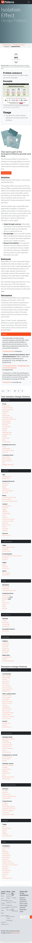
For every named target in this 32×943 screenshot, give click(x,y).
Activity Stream (6, 595)
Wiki (3, 462)
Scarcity (4, 725)
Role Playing (5, 853)
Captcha (4, 413)
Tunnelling (5, 790)
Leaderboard (6, 586)
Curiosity (4, 705)
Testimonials (5, 588)
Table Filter (5, 549)
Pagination (5, 511)
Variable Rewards (7, 757)
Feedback (5, 820)
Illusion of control (7, 695)
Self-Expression (6, 855)
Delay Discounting (7, 701)
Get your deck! (6, 173)
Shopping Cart (6, 626)
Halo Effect (5, 868)
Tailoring (4, 830)
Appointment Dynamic (8, 776)
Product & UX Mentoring (15, 909)
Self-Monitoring (6, 752)
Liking (3, 849)
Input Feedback (6, 423)
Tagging (4, 509)
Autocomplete (6, 573)
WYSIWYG (5, 425)
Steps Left (5, 452)
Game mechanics (7, 733)
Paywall (4, 659)
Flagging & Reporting (7, 464)
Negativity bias (6, 691)
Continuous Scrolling (7, 521)
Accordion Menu (6, 499)
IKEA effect (5, 683)
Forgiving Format (6, 434)
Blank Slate (5, 652)
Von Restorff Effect (8, 351)
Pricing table (5, 622)
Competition (5, 872)
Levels (4, 750)
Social (4, 581)
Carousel (4, 517)
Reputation (5, 866)
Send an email (5, 915)
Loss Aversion (6, 685)
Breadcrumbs (6, 483)
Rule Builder (5, 411)
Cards (4, 515)
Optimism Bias (6, 677)
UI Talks (14, 902)
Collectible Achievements (9, 590)
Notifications (5, 489)
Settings (4, 436)
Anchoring (5, 805)
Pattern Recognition (7, 810)
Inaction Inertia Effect (8, 716)
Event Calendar (6, 525)
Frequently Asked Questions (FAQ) (11, 555)
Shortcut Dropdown (7, 490)
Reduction (5, 792)
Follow (4, 606)
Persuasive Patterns (9, 901)
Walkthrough (5, 650)
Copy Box (4, 559)
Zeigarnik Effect (6, 798)
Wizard (4, 446)
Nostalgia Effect (6, 870)
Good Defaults (6, 442)
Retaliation (5, 851)
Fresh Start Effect (7, 836)
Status (4, 876)
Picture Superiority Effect (9, 796)
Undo (3, 440)
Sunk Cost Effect (6, 687)
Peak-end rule (6, 710)
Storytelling (5, 741)
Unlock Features (6, 769)
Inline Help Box (6, 448)
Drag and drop (6, 406)
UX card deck (10, 910)
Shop (2, 913)
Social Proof (5, 859)
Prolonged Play (6, 778)
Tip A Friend (5, 631)
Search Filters (6, 574)
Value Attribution (7, 709)
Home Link (5, 492)
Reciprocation (6, 857)
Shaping (4, 760)
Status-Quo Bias (6, 675)
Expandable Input (7, 432)
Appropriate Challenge (8, 739)
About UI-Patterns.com (5, 923)
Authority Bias (6, 847)
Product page (6, 624)
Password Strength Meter (9, 419)
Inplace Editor (6, 415)
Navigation (5, 471)
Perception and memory (19, 44)
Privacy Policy (16, 933)
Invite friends (5, 603)
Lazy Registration (7, 657)
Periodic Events (6, 746)
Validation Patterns (9, 906)
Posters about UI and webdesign (10, 918)
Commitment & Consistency (10, 864)
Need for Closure (7, 703)
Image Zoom (5, 568)
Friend (4, 604)
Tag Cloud (5, 523)
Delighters (5, 771)
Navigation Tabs (6, 476)
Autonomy (5, 874)
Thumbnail (5, 528)
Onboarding (5, 637)
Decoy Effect (5, 681)
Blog (2, 896)
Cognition (5, 670)
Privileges (4, 767)
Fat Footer (5, 485)
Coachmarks (5, 643)
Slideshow (5, 566)
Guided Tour (5, 648)
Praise (4, 775)
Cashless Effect (6, 714)
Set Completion (6, 697)
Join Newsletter (4, 899)
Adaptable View (6, 506)
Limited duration (6, 727)
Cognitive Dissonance (8, 863)
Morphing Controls (7, 417)
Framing (4, 679)
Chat (3, 601)
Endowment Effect (7, 689)
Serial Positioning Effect (8, 806)
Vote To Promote (7, 460)
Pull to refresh (6, 535)
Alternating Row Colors (8, 547)
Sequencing (5, 812)
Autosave (5, 428)
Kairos (4, 826)
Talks (2, 910)
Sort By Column (6, 551)
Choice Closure (6, 718)
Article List (5, 508)
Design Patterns (7, 44)
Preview (4, 430)
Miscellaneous (6, 614)
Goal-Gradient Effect (8, 765)
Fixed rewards (6, 758)
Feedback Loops (6, 828)
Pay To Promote (6, 459)
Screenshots (4, 907)
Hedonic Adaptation (7, 748)
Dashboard (5, 557)
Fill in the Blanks (6, 421)
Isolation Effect (7, 382)
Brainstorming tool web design (10, 896)
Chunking (4, 803)
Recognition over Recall (8, 808)
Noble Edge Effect (7, 878)
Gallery (4, 564)
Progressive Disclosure (8, 519)
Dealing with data (7, 541)
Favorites (4, 530)
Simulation (5, 834)
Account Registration (8, 661)
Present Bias (5, 699)
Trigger (4, 832)
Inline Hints (5, 646)
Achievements (6, 773)
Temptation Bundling (7, 712)
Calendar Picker (6, 426)
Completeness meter (8, 450)
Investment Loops (7, 744)
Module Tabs (5, 478)
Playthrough (5, 645)
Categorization (6, 513)
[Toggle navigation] (28, 2)
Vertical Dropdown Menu (9, 497)
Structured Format (7, 407)
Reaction (4, 608)
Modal (4, 487)
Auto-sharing (5, 597)
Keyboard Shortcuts (7, 409)
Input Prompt (6, 438)
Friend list (5, 599)
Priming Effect (6, 707)
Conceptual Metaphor (8, 814)
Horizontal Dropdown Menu (10, 501)
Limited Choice (6, 723)
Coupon (4, 620)
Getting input (5, 400)
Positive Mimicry (6, 861)
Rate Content (6, 457)
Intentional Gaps (6, 742)
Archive (4, 526)
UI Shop (14, 897)
